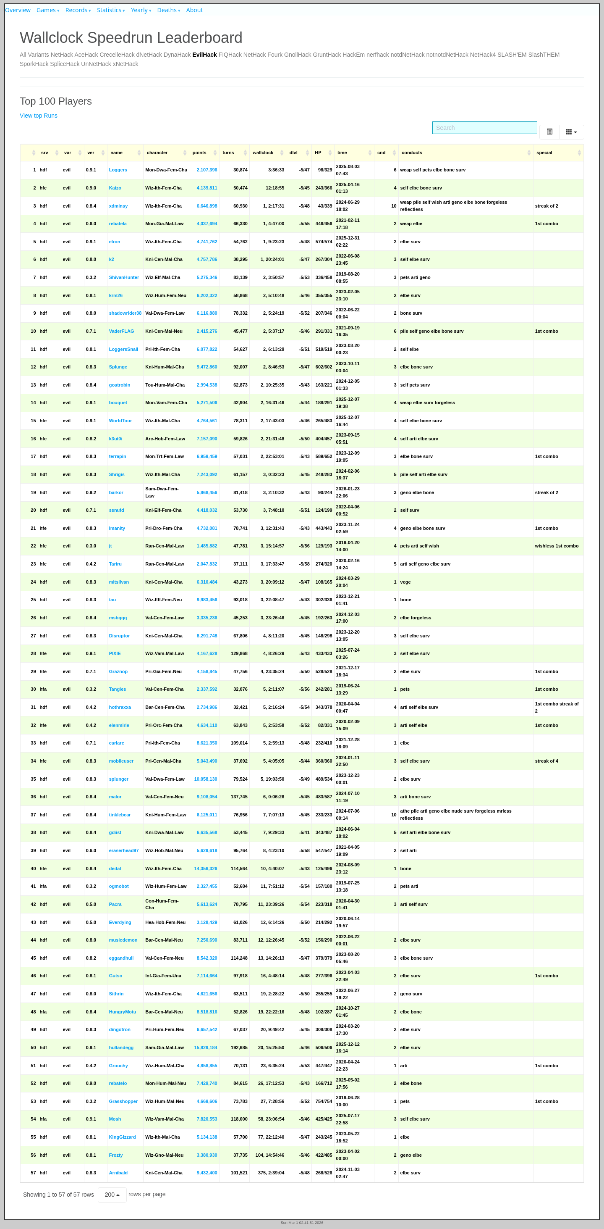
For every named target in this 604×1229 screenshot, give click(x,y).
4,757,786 (207, 259)
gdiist (115, 832)
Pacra (115, 904)
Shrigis (117, 474)
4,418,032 (207, 510)
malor (115, 796)
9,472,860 (207, 366)
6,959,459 (207, 456)
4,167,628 (207, 653)
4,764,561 (207, 420)
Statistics (109, 10)
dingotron (120, 1029)
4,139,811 (207, 187)
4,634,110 (207, 725)
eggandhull (121, 958)
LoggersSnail (124, 349)
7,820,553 (207, 1118)
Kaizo (115, 187)
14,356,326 (205, 868)
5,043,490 (207, 760)
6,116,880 (207, 313)
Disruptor (119, 635)
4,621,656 (207, 993)
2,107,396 (207, 169)
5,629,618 (207, 850)
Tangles (117, 689)
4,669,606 (207, 1101)
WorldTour (120, 420)
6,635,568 (207, 832)
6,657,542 (207, 1029)
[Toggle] (549, 132)
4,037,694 (207, 223)
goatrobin (120, 384)
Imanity (117, 528)
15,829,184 (205, 1047)
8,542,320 (207, 958)
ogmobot (119, 886)
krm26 (116, 295)
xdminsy (118, 205)
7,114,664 (207, 975)
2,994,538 (207, 384)
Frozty (116, 1155)
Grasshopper (123, 1101)
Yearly (139, 10)
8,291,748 (207, 635)
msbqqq (118, 617)
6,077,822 (207, 349)
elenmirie (119, 725)
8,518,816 (207, 1011)
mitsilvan (119, 581)
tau (112, 599)
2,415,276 (207, 331)
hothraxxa (120, 707)
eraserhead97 (124, 850)
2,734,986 (207, 707)
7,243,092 (207, 474)
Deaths (167, 10)
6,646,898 (207, 205)
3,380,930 (207, 1155)
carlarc (116, 742)
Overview (18, 10)
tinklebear (120, 814)
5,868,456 (207, 492)
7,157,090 (207, 438)
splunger (118, 779)
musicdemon (123, 939)
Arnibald (118, 1172)
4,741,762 (207, 241)
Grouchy (118, 1065)
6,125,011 (207, 814)
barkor (116, 492)
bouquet (118, 402)
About (194, 10)
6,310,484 (207, 581)
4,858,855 (207, 1065)
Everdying (120, 922)
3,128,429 (207, 922)
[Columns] (571, 132)
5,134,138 (207, 1137)
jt (110, 545)
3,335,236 (207, 617)
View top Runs (39, 115)
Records (76, 10)
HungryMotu (122, 1011)
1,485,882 (207, 545)
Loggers (118, 169)
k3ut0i (116, 438)
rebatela (118, 223)
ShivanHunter (124, 277)
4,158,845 (207, 671)
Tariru (115, 563)
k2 (111, 259)
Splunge (118, 366)
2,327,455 (207, 886)
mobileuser (121, 760)
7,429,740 (207, 1083)
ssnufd (116, 510)
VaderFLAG (121, 331)
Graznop (118, 671)
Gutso (116, 975)
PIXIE (115, 653)
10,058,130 (205, 779)
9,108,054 (207, 796)
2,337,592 (207, 689)
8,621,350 (207, 742)
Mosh (115, 1118)
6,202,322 (207, 295)
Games (46, 10)
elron (114, 241)
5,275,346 (207, 277)
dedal (115, 868)
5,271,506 (207, 402)
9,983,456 (207, 599)
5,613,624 (207, 904)
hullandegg (121, 1047)
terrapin (117, 456)
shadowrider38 (125, 313)
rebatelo (118, 1083)
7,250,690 (207, 939)
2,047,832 (207, 563)
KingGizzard (122, 1137)
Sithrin (116, 993)
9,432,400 (207, 1172)
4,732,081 (207, 528)
